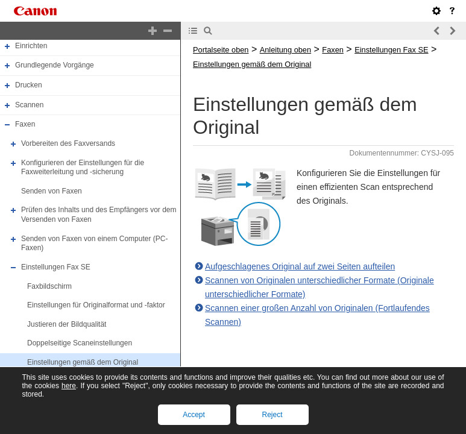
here (68, 386)
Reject (272, 414)
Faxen (25, 124)
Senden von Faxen (51, 191)
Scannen (29, 105)
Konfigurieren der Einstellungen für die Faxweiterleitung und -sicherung (82, 168)
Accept (194, 414)
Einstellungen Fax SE (55, 267)
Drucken (28, 85)
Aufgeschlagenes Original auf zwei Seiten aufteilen (300, 266)
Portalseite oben (220, 49)
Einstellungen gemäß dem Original (82, 362)
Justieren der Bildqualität (66, 324)
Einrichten (31, 46)
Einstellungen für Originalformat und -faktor (96, 305)
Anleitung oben (285, 49)
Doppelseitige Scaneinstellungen (79, 343)
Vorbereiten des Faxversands (68, 143)
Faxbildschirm (49, 286)
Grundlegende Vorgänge (54, 65)
